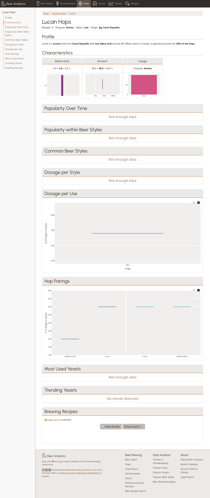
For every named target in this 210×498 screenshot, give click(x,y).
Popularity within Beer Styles (17, 33)
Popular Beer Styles (163, 477)
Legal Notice (187, 477)
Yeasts (128, 478)
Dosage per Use (13, 49)
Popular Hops (160, 467)
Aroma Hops (59, 13)
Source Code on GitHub (189, 470)
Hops (46, 13)
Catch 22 (52, 419)
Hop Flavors (131, 469)
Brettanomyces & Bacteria (134, 484)
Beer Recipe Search (135, 491)
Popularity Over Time (16, 27)
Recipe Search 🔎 (133, 426)
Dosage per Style (14, 44)
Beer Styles (131, 459)
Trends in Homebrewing (160, 461)
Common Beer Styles (16, 39)
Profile (8, 17)
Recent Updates (189, 464)
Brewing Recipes (14, 67)
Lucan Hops (8, 12)
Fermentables (132, 473)
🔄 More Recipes (111, 426)
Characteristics (13, 22)
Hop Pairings (12, 53)
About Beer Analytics (191, 459)
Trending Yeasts (13, 63)
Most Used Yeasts (14, 58)
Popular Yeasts (161, 472)
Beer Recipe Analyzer (164, 481)
